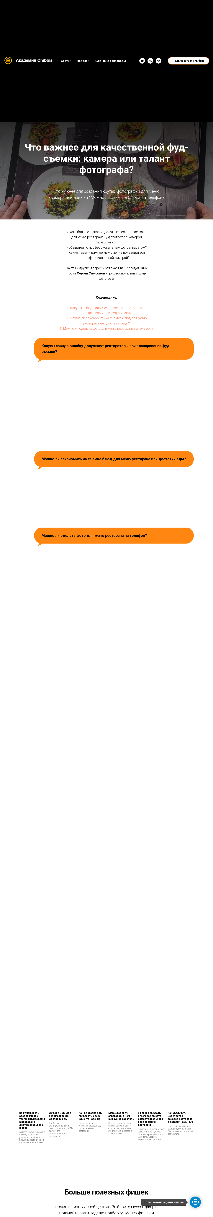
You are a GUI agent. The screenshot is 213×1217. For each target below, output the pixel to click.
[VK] (150, 61)
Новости (83, 61)
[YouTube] (142, 61)
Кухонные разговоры (110, 61)
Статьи (66, 61)
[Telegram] (158, 61)
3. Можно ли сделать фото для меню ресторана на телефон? (106, 328)
